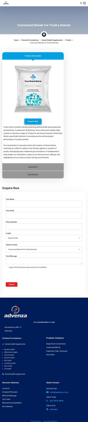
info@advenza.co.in (57, 392)
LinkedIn (52, 409)
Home (16, 40)
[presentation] (23, 274)
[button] (22, 343)
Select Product (44, 248)
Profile (44, 236)
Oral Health (7, 369)
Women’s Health (9, 358)
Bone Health (8, 366)
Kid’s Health (8, 360)
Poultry (68, 40)
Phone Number (44, 225)
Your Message (44, 259)
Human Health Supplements (15, 344)
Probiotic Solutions (55, 338)
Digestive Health (9, 349)
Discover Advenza (10, 382)
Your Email (44, 214)
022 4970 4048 (54, 401)
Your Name (44, 202)
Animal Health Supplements (15, 374)
